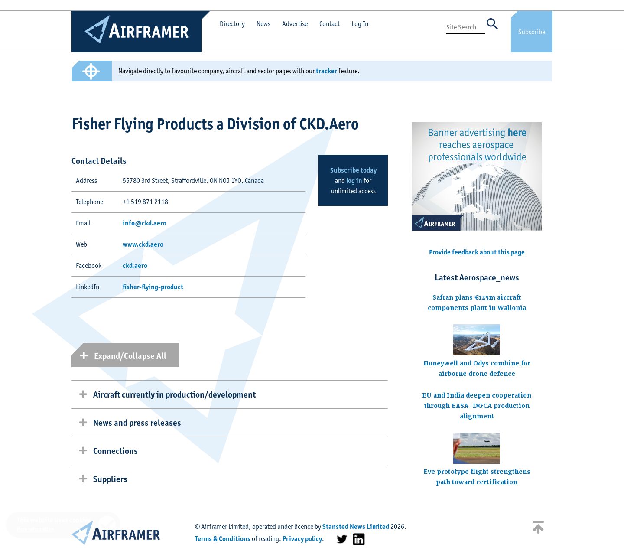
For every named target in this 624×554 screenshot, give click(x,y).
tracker (326, 71)
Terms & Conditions (222, 538)
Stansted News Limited (355, 526)
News (263, 24)
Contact (329, 24)
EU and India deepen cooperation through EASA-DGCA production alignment (476, 405)
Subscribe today (353, 170)
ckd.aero (135, 265)
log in (354, 180)
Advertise (295, 24)
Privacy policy (302, 538)
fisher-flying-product (153, 287)
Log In (359, 24)
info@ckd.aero (144, 223)
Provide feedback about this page (477, 252)
